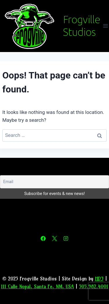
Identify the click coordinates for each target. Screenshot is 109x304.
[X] (55, 239)
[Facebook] (43, 239)
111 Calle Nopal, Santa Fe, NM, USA (37, 286)
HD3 (99, 279)
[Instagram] (66, 239)
